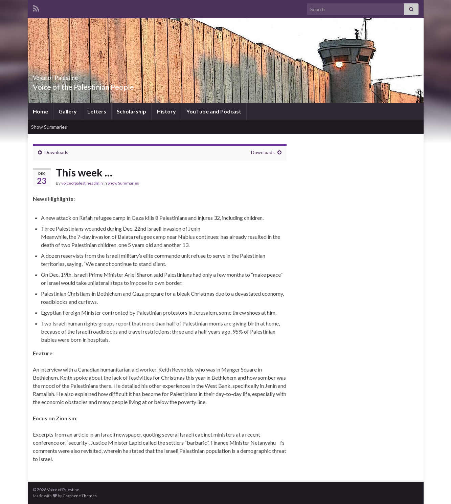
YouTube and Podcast (213, 111)
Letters (96, 111)
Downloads (56, 152)
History (166, 111)
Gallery (68, 111)
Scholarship (131, 111)
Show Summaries (49, 127)
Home (40, 111)
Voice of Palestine (71, 75)
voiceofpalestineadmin (82, 183)
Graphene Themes (80, 495)
